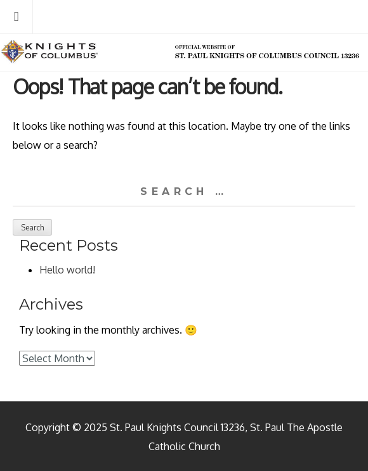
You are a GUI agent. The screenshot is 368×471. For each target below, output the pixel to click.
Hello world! (67, 269)
